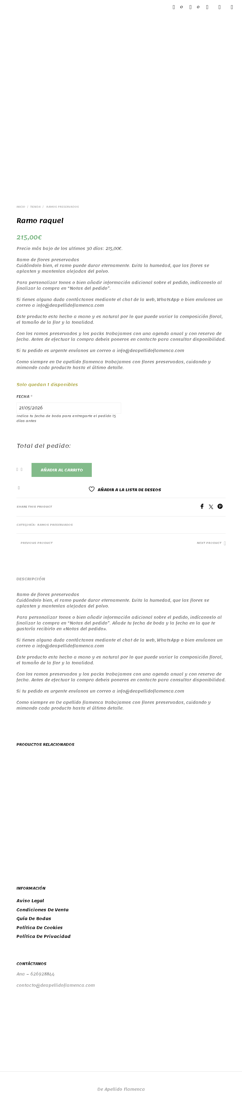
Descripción (30, 579)
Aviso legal (30, 901)
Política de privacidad (43, 936)
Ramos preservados (62, 207)
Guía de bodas (33, 919)
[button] (178, 7)
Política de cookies (39, 928)
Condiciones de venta (42, 910)
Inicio (20, 207)
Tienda (35, 207)
